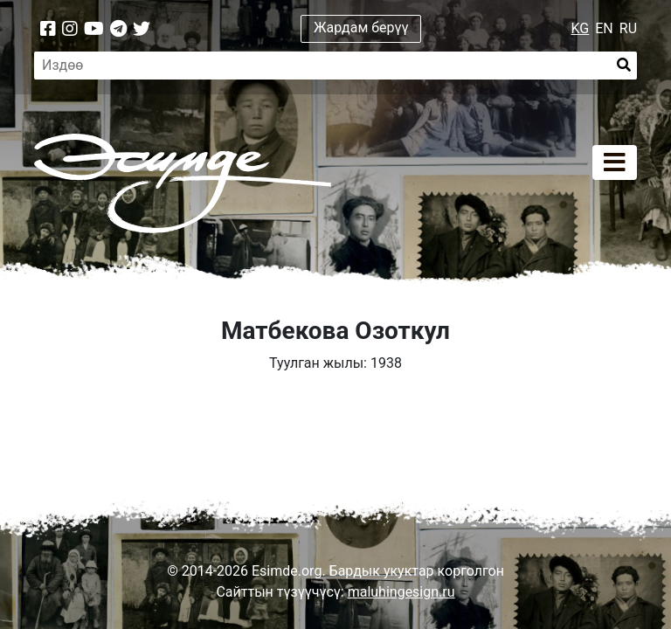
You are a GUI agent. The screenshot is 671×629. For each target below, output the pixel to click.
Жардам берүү (361, 27)
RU (628, 28)
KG (580, 28)
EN (604, 28)
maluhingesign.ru (401, 592)
